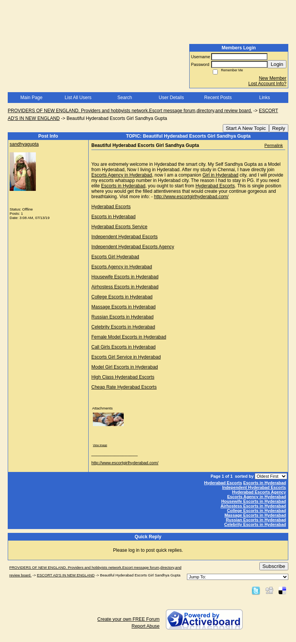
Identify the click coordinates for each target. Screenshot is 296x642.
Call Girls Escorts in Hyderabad (123, 347)
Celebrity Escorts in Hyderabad (123, 327)
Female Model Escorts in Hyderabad (128, 337)
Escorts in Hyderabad (123, 186)
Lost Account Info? (267, 83)
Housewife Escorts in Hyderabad (124, 277)
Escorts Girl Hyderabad (115, 256)
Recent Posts (218, 97)
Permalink (273, 145)
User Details (171, 97)
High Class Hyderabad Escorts (122, 377)
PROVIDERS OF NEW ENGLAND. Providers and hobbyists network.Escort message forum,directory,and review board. (130, 110)
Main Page (31, 97)
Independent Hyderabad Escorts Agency (132, 246)
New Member (272, 78)
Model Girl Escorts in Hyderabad (124, 367)
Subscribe (273, 566)
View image (100, 445)
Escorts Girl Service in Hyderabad (126, 357)
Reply (278, 128)
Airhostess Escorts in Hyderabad (124, 287)
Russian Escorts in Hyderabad (122, 317)
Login (277, 64)
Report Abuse (145, 626)
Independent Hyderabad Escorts (124, 236)
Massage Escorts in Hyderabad (123, 307)
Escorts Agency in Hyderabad (121, 175)
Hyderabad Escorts (215, 186)
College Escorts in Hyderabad (122, 297)
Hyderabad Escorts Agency (259, 492)
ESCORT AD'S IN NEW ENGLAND (66, 575)
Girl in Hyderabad (220, 175)
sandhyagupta (24, 144)
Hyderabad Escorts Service (119, 226)
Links (264, 97)
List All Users (78, 97)
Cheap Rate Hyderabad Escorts (123, 387)
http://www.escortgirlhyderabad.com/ (191, 196)
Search (124, 97)
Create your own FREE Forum (129, 619)
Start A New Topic (246, 128)
